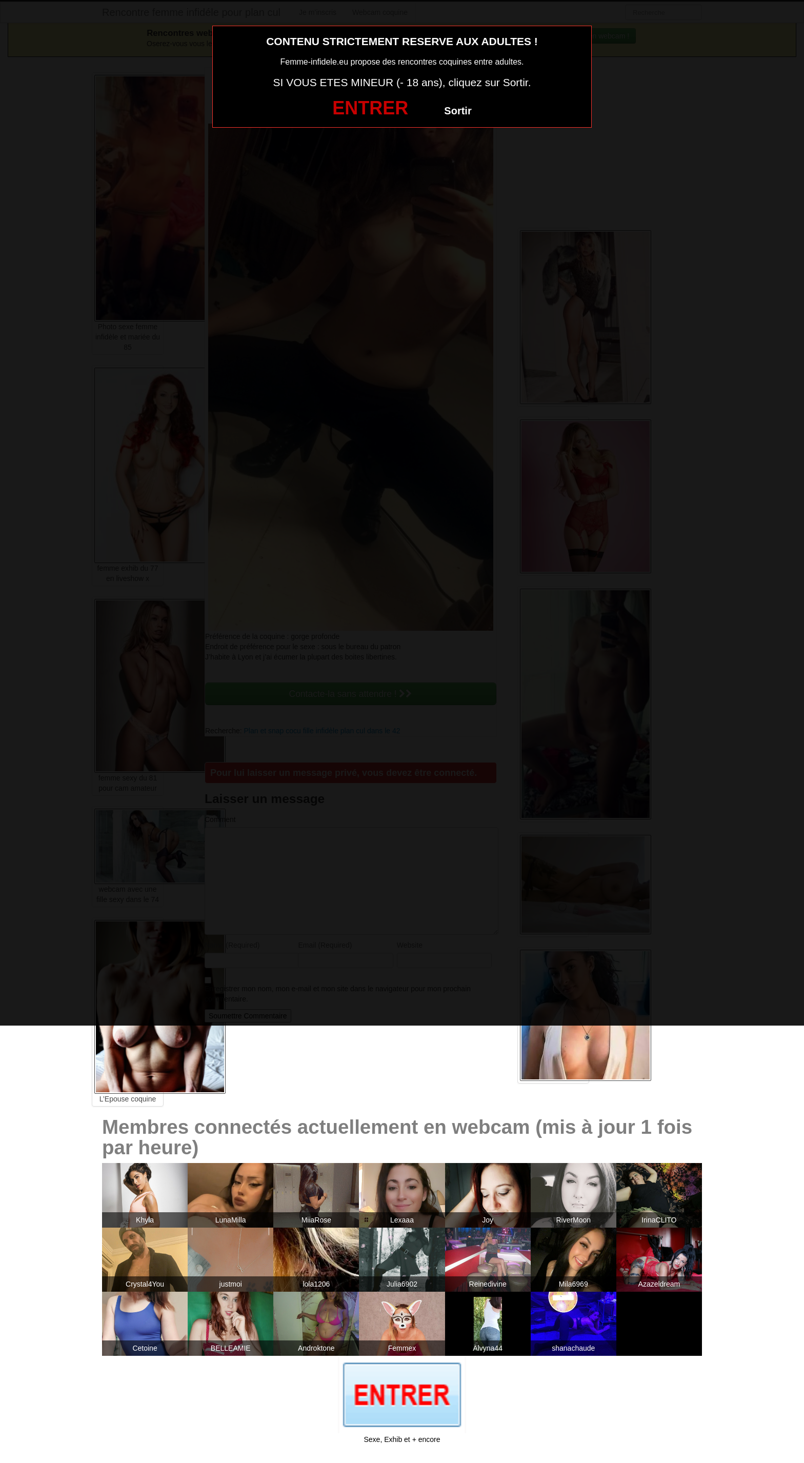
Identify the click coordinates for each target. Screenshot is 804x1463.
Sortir (457, 110)
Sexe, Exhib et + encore (402, 1439)
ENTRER (370, 107)
